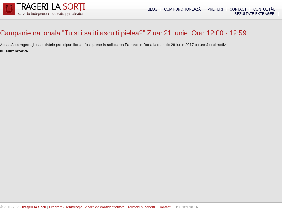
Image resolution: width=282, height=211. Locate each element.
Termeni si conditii (141, 207)
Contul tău (264, 9)
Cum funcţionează (182, 9)
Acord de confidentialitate (105, 207)
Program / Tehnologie (66, 207)
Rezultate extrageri (255, 14)
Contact (238, 9)
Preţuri (215, 9)
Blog (152, 9)
